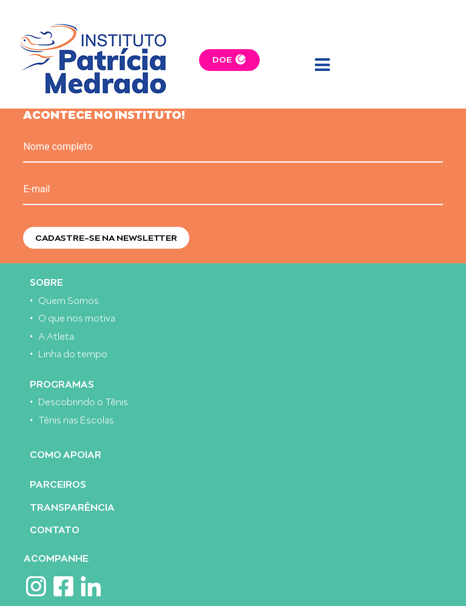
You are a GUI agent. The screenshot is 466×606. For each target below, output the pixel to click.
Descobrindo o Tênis (83, 400)
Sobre (46, 281)
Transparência (72, 506)
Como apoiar (65, 453)
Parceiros (58, 483)
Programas (62, 383)
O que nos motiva (76, 317)
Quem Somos (68, 299)
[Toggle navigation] (322, 65)
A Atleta (56, 335)
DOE (222, 58)
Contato (54, 528)
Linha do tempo (72, 352)
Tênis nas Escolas (76, 418)
